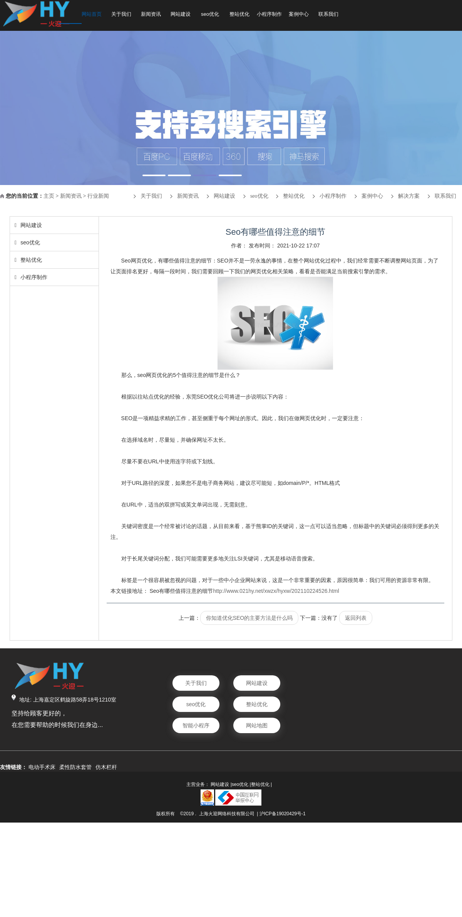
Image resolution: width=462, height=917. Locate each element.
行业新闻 (98, 196)
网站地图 (257, 725)
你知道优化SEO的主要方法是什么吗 (249, 618)
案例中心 (299, 14)
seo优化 (210, 14)
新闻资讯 (151, 14)
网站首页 (92, 14)
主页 (49, 196)
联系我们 (328, 14)
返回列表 (356, 618)
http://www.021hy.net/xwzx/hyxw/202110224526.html (276, 591)
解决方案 (409, 196)
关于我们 (121, 14)
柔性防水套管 (75, 767)
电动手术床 (41, 767)
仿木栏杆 (106, 767)
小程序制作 (269, 14)
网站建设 (181, 14)
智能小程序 (195, 725)
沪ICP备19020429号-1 (282, 813)
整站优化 (239, 14)
